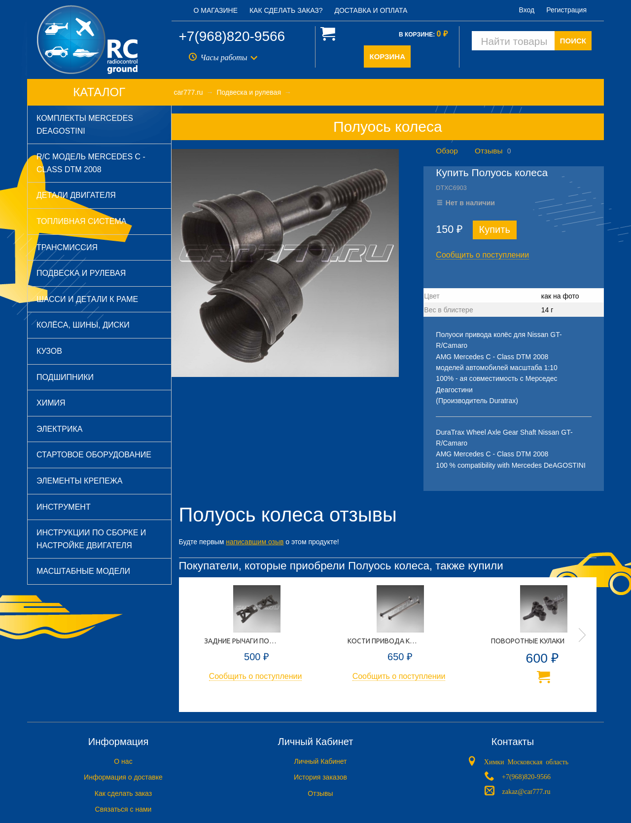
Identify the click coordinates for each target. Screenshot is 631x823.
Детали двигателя (76, 195)
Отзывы (488, 151)
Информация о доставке (123, 777)
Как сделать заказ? (286, 10)
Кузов (49, 351)
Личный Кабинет (320, 761)
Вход (527, 10)
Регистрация (566, 10)
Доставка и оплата (370, 10)
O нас (123, 761)
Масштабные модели (83, 571)
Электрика (59, 429)
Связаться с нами (123, 809)
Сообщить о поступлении (482, 255)
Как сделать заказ (123, 793)
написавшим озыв (254, 542)
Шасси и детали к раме (87, 299)
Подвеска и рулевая (81, 273)
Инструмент (63, 507)
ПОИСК (573, 41)
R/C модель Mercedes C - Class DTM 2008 (90, 163)
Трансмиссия (67, 247)
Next (582, 635)
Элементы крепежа (79, 481)
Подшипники (65, 377)
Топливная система (81, 221)
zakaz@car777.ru (526, 790)
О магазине (216, 10)
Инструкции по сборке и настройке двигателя (91, 539)
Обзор (446, 151)
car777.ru (188, 92)
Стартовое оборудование (93, 454)
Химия (51, 403)
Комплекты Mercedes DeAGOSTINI (84, 124)
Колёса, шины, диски (83, 325)
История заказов (320, 777)
